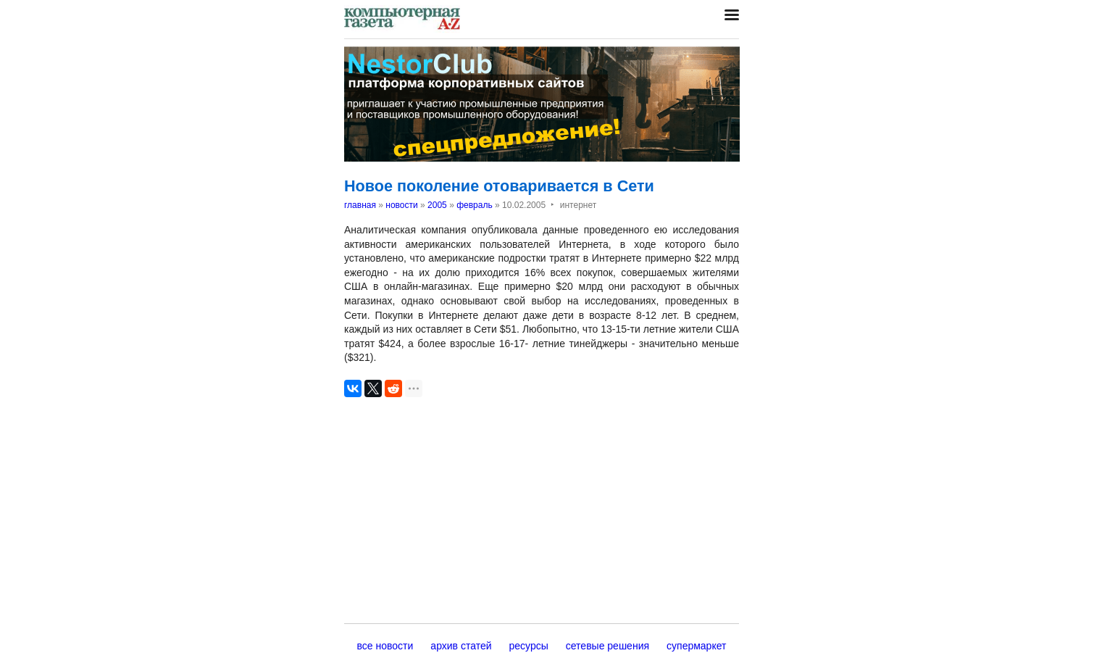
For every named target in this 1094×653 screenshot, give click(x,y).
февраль (474, 205)
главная (360, 205)
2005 (437, 205)
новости (401, 205)
